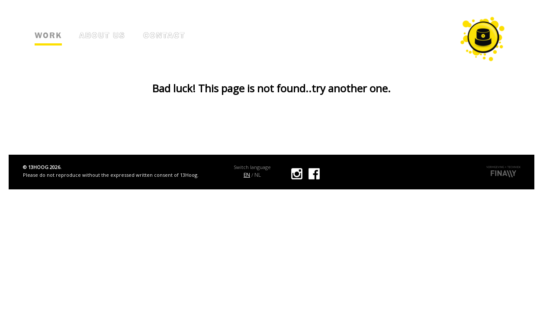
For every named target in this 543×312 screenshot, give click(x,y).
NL (257, 175)
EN (247, 175)
